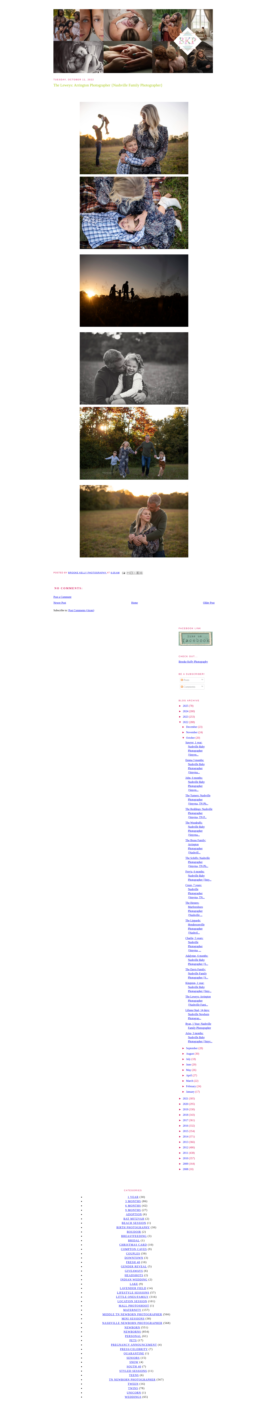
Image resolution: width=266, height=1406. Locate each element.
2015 (186, 1131)
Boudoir (134, 1231)
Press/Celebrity (134, 1349)
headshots (134, 1275)
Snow (134, 1362)
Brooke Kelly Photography (193, 661)
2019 (186, 1109)
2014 (186, 1136)
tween (133, 1383)
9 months (133, 1210)
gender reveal (134, 1266)
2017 (186, 1120)
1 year (133, 1197)
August (190, 1053)
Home (134, 602)
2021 (186, 1098)
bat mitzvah (134, 1218)
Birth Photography (133, 1227)
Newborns (132, 1331)
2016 (186, 1125)
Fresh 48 (133, 1262)
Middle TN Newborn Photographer (132, 1314)
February (191, 1086)
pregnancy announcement (134, 1344)
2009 (186, 1163)
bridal (134, 1240)
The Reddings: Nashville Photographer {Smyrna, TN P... (198, 813)
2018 (186, 1114)
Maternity (132, 1310)
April (189, 1075)
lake (134, 1284)
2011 (186, 1152)
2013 (186, 1142)
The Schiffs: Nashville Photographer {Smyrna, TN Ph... (197, 862)
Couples (133, 1253)
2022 (186, 722)
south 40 (134, 1366)
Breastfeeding (134, 1236)
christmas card (133, 1244)
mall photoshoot (134, 1305)
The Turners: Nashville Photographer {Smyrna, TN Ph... (198, 799)
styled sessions (133, 1370)
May (189, 1070)
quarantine (134, 1353)
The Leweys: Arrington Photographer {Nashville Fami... (198, 1000)
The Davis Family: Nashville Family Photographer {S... (196, 973)
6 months (133, 1205)
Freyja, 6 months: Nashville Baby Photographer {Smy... (198, 875)
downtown (134, 1257)
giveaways (134, 1270)
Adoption (134, 1214)
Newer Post (59, 602)
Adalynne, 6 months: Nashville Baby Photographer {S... (196, 959)
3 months (133, 1201)
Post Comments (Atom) (81, 610)
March (190, 1080)
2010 (186, 1158)
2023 (186, 716)
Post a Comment (62, 596)
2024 (186, 711)
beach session (134, 1223)
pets (133, 1340)
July (188, 1059)
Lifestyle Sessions (133, 1292)
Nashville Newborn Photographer (132, 1323)
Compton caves (134, 1249)
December (192, 726)
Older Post (209, 602)
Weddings (133, 1396)
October (191, 737)
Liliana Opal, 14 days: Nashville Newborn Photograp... (197, 1014)
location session (132, 1301)
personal (133, 1336)
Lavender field (133, 1288)
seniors (133, 1357)
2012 (186, 1147)
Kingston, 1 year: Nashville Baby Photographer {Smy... (198, 987)
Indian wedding (133, 1279)
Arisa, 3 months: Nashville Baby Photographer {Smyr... (198, 1037)
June (189, 1064)
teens (134, 1375)
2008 (186, 1169)
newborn (132, 1327)
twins (133, 1388)
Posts (185, 680)
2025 (186, 705)
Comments (188, 686)
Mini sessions (133, 1318)
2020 (186, 1103)
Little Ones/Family (132, 1296)
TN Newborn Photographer (132, 1379)
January (190, 1091)
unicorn (134, 1392)
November (192, 732)
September (192, 1048)
